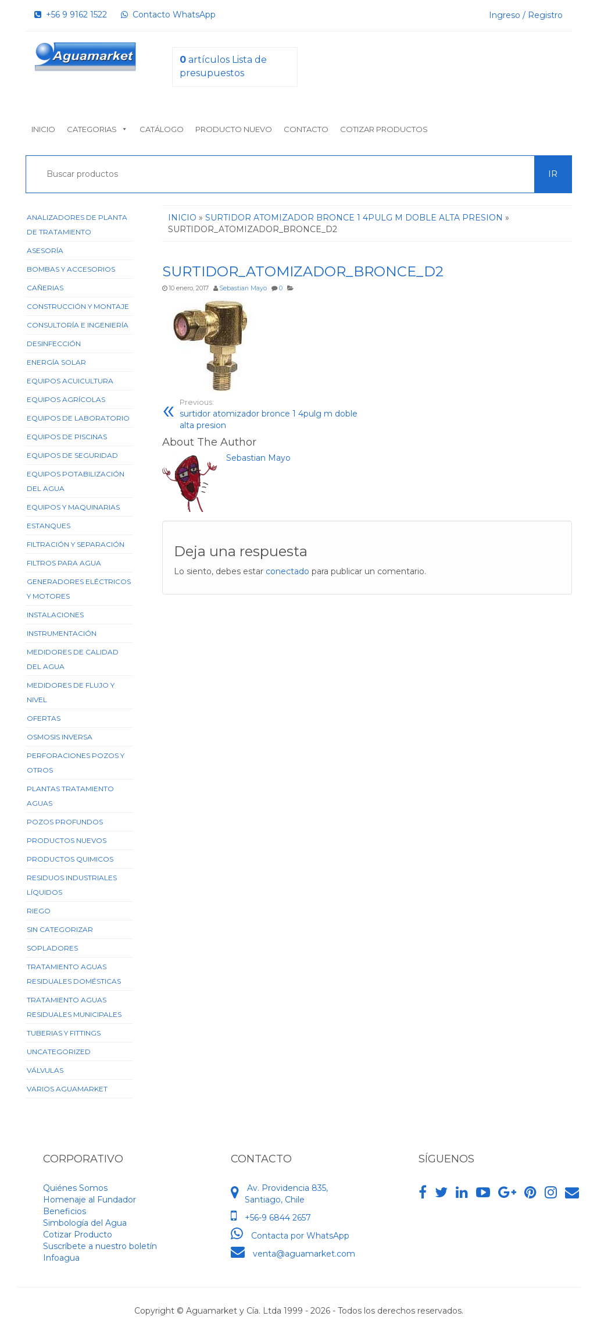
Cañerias (45, 287)
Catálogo (162, 129)
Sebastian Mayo (243, 288)
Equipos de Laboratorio (78, 418)
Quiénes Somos (75, 1188)
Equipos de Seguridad (72, 455)
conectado (287, 571)
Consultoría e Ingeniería (77, 325)
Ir (552, 174)
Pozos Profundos (65, 821)
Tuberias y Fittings (64, 1033)
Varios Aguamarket (67, 1088)
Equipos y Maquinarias (73, 507)
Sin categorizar (60, 929)
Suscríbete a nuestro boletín (100, 1246)
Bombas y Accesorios (71, 269)
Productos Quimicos (70, 859)
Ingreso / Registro (526, 15)
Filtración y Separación (75, 544)
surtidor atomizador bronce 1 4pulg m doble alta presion (269, 414)
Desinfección (54, 343)
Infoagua (61, 1258)
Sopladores (52, 948)
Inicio (43, 129)
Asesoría (45, 250)
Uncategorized (59, 1051)
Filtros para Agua (64, 562)
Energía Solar (56, 362)
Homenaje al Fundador (89, 1199)
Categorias (97, 129)
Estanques (48, 525)
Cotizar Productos (384, 129)
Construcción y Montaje (78, 306)
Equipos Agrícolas (66, 399)
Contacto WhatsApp (168, 14)
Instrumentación (61, 633)
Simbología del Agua (85, 1223)
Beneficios (64, 1211)
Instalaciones (55, 614)
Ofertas (43, 718)
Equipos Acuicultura (70, 380)
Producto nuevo (233, 129)
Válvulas (45, 1070)
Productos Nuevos (66, 840)
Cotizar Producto (77, 1234)
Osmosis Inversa (59, 736)
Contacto (306, 129)
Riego (39, 910)
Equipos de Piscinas (67, 436)
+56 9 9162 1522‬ (70, 14)
